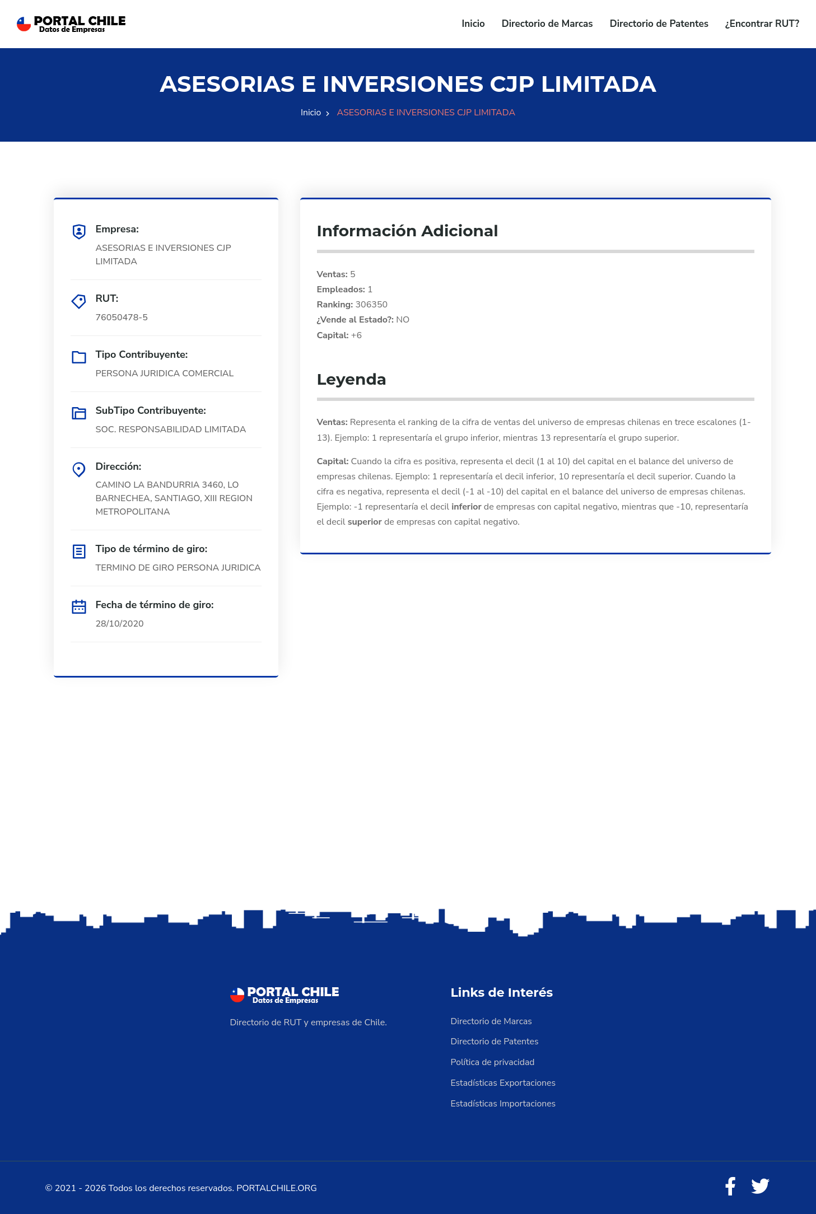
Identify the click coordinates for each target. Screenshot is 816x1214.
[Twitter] (760, 1186)
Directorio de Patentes (659, 23)
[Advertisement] (408, 818)
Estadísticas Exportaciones (504, 1082)
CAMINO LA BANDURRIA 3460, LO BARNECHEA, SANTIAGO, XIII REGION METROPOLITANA (175, 499)
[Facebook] (729, 1186)
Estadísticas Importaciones (504, 1102)
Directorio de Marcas (547, 23)
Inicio (473, 23)
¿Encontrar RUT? (762, 23)
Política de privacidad (493, 1062)
